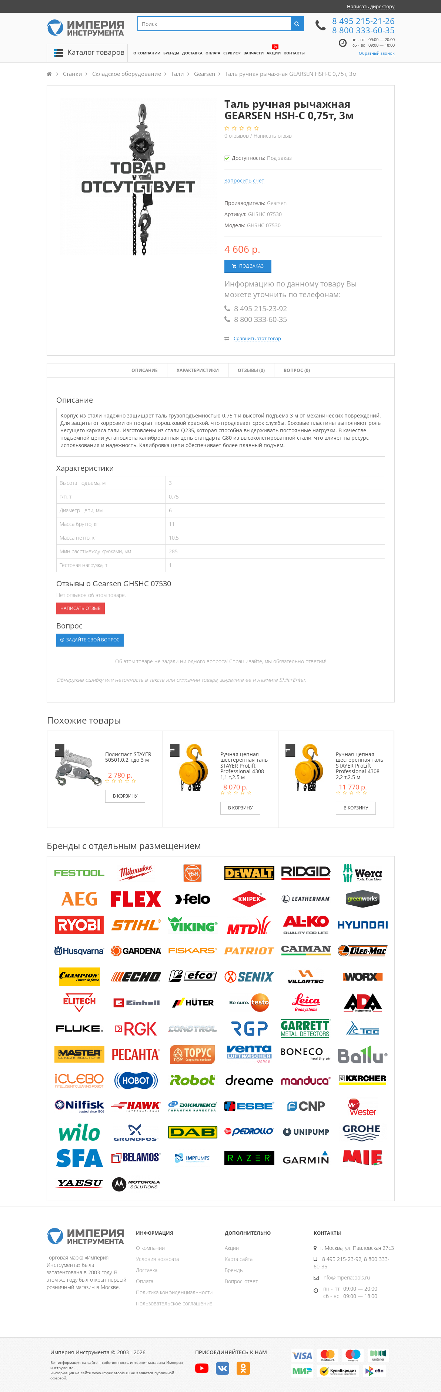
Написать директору (371, 6)
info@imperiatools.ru (346, 1277)
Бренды (234, 1270)
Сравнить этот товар (257, 338)
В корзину (125, 796)
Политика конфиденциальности (174, 1292)
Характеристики (198, 370)
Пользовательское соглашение (174, 1303)
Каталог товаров (95, 52)
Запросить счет (244, 180)
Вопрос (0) (297, 370)
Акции (232, 1247)
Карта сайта (239, 1258)
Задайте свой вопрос (90, 640)
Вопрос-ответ (241, 1281)
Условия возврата (157, 1258)
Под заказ (248, 266)
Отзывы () (251, 370)
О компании (150, 1247)
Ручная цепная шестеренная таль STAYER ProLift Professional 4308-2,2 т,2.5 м (359, 766)
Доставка (146, 1270)
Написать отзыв (273, 135)
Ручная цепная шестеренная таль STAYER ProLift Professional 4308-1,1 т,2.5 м (244, 766)
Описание (144, 370)
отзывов (237, 135)
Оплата (144, 1281)
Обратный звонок (377, 53)
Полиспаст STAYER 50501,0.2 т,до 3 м (128, 757)
